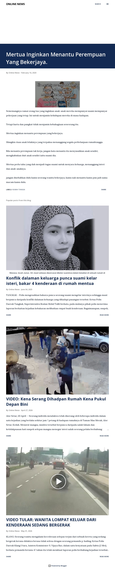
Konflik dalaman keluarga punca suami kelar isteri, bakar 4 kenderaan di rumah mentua (51, 280)
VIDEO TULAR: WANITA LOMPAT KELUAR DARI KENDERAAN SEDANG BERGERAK (51, 522)
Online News (15, 4)
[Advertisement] (57, 23)
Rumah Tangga (18, 189)
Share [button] (103, 189)
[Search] (98, 4)
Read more (104, 315)
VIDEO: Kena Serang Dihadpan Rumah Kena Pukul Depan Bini (56, 401)
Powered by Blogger (57, 566)
